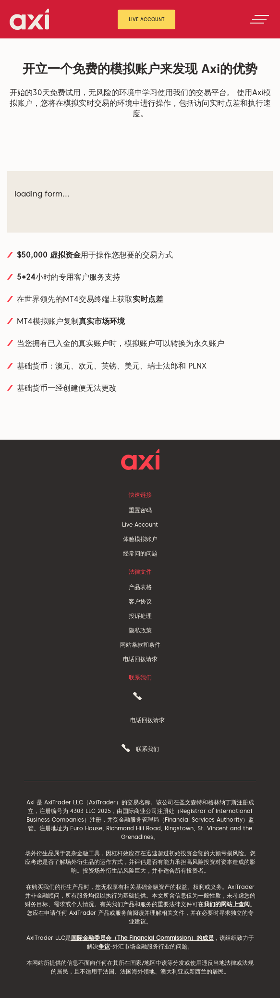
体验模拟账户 (140, 538)
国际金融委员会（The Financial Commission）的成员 (142, 937)
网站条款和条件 (140, 644)
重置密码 (140, 510)
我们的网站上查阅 (227, 904)
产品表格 (140, 587)
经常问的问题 (140, 553)
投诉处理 (140, 615)
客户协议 (140, 601)
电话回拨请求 (140, 659)
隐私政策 (140, 630)
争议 (104, 946)
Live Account (147, 19)
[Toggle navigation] (259, 19)
